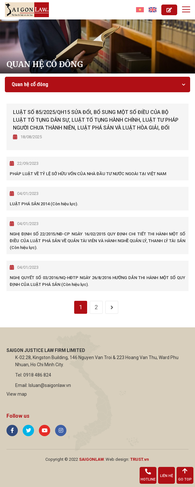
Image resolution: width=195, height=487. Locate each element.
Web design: (117, 459)
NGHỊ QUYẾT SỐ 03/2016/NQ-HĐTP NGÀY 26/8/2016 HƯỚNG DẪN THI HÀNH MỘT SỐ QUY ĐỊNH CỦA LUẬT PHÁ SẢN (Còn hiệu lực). (97, 281)
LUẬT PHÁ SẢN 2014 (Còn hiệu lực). (44, 203)
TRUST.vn (139, 459)
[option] (97, 46)
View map (16, 394)
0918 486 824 (37, 375)
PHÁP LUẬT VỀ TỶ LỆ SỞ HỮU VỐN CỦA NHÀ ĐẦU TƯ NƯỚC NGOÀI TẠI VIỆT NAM (88, 173)
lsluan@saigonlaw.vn (50, 385)
